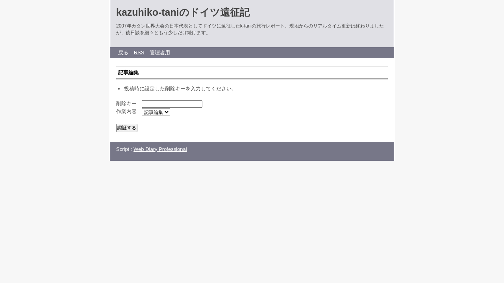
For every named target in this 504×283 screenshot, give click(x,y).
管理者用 (160, 52)
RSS (139, 52)
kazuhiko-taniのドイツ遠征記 (183, 12)
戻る (123, 52)
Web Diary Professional (160, 149)
